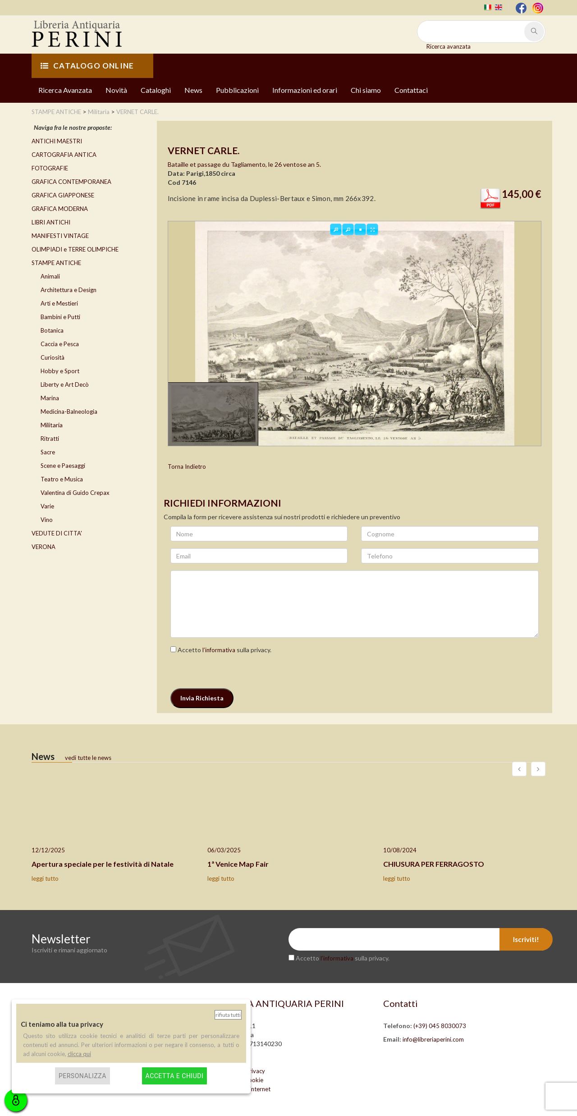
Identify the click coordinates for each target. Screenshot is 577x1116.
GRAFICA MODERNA (60, 208)
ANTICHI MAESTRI (57, 141)
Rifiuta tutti (228, 1014)
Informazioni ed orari (304, 90)
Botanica (52, 330)
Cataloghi (156, 90)
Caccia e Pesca (60, 344)
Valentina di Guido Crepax (75, 492)
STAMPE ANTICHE (56, 262)
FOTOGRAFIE (50, 168)
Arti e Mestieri (59, 303)
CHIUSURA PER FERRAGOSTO (433, 864)
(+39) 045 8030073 (439, 1025)
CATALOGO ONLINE (87, 65)
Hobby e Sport (60, 371)
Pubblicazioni (237, 90)
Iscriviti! (526, 939)
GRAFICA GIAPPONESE (63, 195)
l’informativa (218, 650)
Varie (47, 506)
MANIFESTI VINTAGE (60, 235)
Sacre (48, 452)
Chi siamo (366, 90)
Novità (116, 90)
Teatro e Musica (62, 479)
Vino (47, 519)
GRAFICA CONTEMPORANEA (71, 181)
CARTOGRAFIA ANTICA (64, 154)
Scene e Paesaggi (63, 465)
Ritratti (50, 438)
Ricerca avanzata (448, 46)
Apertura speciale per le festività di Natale (103, 864)
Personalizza (82, 1075)
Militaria (52, 425)
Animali (50, 276)
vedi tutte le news (88, 757)
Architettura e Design (68, 289)
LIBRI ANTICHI (51, 222)
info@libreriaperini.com (433, 1039)
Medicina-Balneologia (69, 411)
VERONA (43, 546)
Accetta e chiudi (174, 1075)
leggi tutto (45, 878)
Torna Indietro (187, 466)
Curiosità (52, 357)
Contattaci (411, 90)
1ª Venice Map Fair (238, 864)
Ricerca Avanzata (65, 90)
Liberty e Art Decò (65, 384)
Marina (50, 398)
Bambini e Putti (60, 316)
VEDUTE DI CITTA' (57, 533)
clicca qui (79, 1053)
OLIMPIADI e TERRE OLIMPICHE (75, 249)
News (193, 90)
